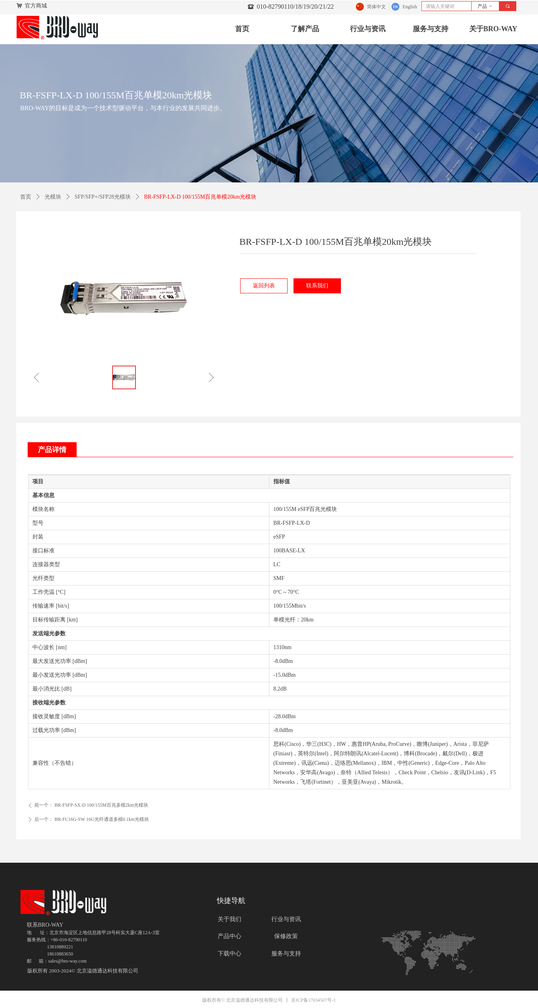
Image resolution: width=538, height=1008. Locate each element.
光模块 (53, 197)
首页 (25, 197)
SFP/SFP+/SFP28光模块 (103, 197)
